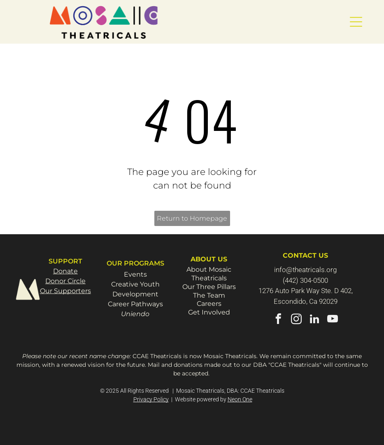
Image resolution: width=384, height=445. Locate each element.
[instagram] (297, 320)
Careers (209, 304)
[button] (356, 22)
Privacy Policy (151, 399)
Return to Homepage (192, 218)
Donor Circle (65, 281)
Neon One (240, 399)
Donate (65, 271)
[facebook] (278, 320)
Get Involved (209, 312)
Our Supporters (65, 291)
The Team (209, 295)
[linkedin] (315, 320)
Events (135, 274)
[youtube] (333, 320)
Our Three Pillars (209, 287)
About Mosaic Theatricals (208, 274)
